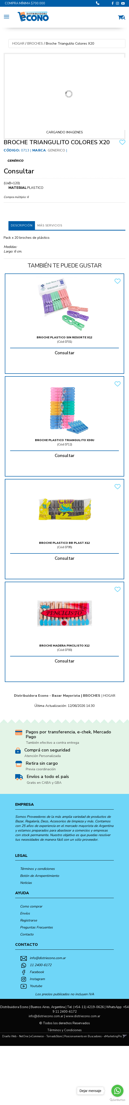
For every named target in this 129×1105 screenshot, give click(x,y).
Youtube (36, 986)
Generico (56, 150)
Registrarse (28, 920)
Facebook (37, 972)
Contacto (27, 934)
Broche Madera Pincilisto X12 (64, 646)
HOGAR (18, 43)
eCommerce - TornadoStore (46, 1036)
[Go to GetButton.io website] (117, 1100)
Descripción (22, 225)
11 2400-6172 (40, 965)
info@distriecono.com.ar (48, 958)
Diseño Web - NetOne (15, 1036)
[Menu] (8, 16)
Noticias (26, 882)
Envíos (25, 913)
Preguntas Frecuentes (36, 927)
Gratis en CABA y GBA (44, 782)
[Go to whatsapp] (117, 1091)
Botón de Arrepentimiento (39, 875)
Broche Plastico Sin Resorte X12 (64, 337)
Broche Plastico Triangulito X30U (64, 440)
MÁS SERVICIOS (49, 225)
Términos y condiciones (37, 868)
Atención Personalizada (42, 756)
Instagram (37, 979)
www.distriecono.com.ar (83, 1016)
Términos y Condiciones (64, 1030)
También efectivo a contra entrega (52, 742)
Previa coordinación (41, 769)
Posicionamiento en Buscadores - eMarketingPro (93, 1036)
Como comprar (31, 906)
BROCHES (35, 43)
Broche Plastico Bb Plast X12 (64, 543)
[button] (121, 16)
